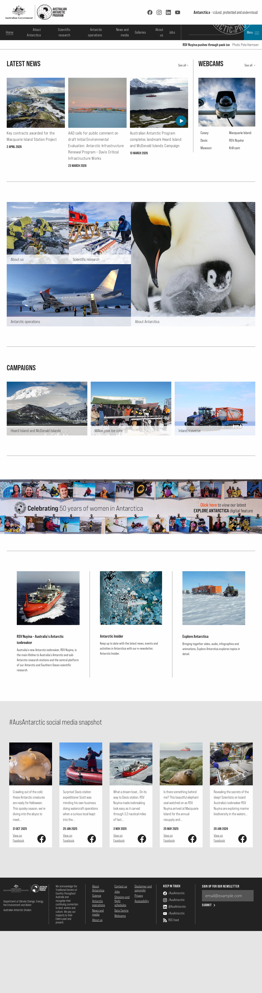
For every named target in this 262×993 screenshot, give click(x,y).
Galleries (140, 32)
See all (182, 170)
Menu (253, 32)
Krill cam (234, 252)
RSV (236, 245)
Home (9, 32)
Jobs (172, 32)
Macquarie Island (240, 237)
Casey (204, 237)
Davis (203, 245)
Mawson (206, 252)
